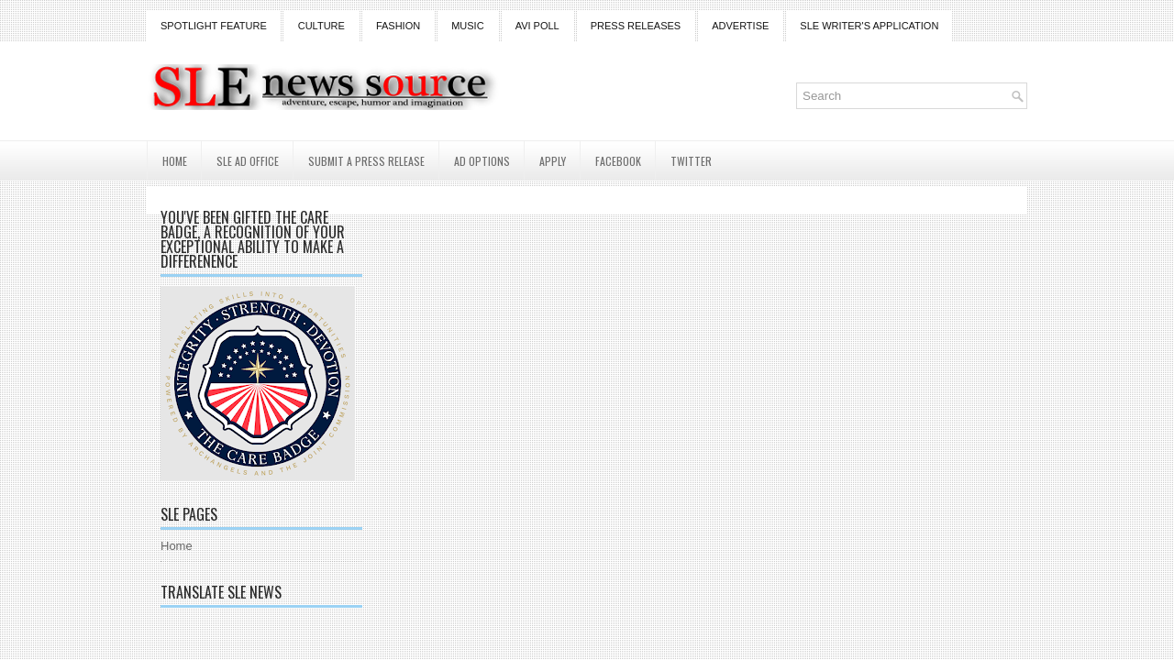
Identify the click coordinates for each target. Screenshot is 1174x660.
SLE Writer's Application (869, 25)
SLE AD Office (247, 161)
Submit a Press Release (366, 161)
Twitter (691, 161)
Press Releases (636, 25)
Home (174, 161)
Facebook (618, 161)
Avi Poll (537, 25)
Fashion (398, 25)
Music (467, 25)
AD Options (482, 161)
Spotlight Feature (214, 25)
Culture (321, 25)
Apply (552, 161)
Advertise (740, 25)
